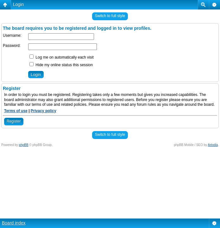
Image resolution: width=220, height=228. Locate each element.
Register (14, 121)
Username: (12, 35)
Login (18, 4)
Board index (14, 222)
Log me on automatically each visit (61, 57)
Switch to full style (110, 16)
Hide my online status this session (61, 65)
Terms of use (16, 111)
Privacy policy (43, 111)
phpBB (23, 145)
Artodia (213, 145)
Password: (12, 45)
